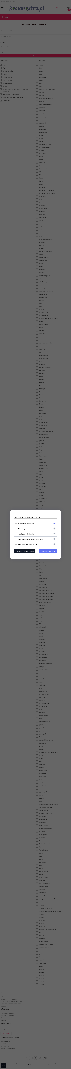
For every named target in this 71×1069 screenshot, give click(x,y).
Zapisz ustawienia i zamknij (25, 551)
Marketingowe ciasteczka (27, 529)
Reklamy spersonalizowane (27, 544)
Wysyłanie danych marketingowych (30, 539)
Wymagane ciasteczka (26, 523)
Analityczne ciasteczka (26, 534)
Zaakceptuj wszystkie (48, 551)
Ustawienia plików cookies (28, 517)
